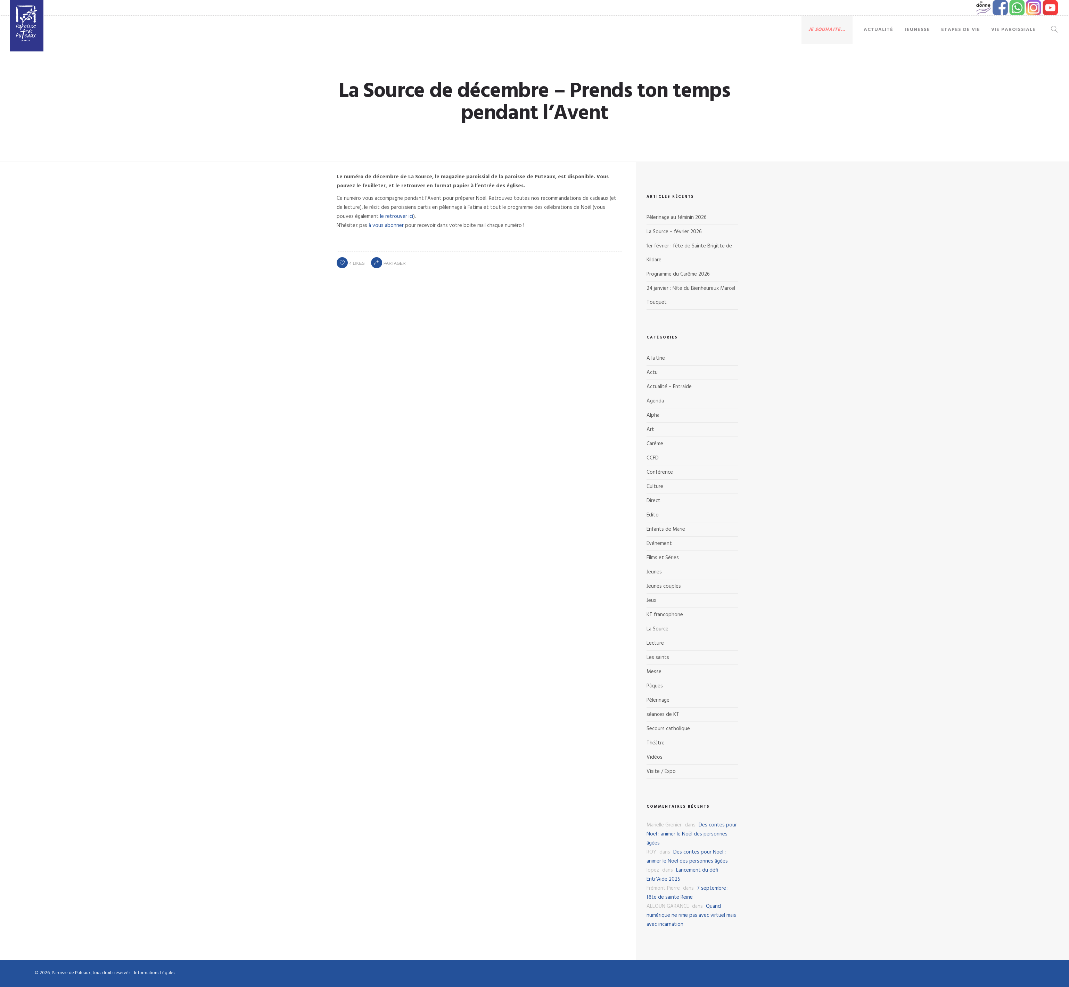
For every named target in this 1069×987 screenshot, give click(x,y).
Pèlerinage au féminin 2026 (677, 217)
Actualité (878, 30)
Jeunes (654, 572)
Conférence (660, 472)
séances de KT (663, 714)
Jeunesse (917, 30)
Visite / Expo (661, 771)
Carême (655, 444)
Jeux (651, 600)
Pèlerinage (658, 700)
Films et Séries (663, 558)
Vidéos (655, 757)
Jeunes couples (664, 586)
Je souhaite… (827, 30)
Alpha (653, 415)
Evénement (659, 543)
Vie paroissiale (1013, 30)
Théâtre (656, 743)
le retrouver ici (396, 216)
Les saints (658, 657)
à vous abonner (386, 225)
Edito (653, 515)
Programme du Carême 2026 (678, 274)
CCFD (653, 458)
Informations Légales (154, 973)
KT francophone (665, 615)
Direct (653, 501)
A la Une (656, 358)
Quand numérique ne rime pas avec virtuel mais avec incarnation (691, 915)
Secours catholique (668, 729)
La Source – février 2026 (674, 232)
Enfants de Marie (666, 529)
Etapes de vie (960, 30)
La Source (657, 629)
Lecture (655, 643)
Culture (655, 486)
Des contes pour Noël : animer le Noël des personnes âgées (692, 834)
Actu (652, 372)
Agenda (655, 401)
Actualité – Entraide (669, 387)
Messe (654, 672)
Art (650, 429)
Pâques (655, 686)
